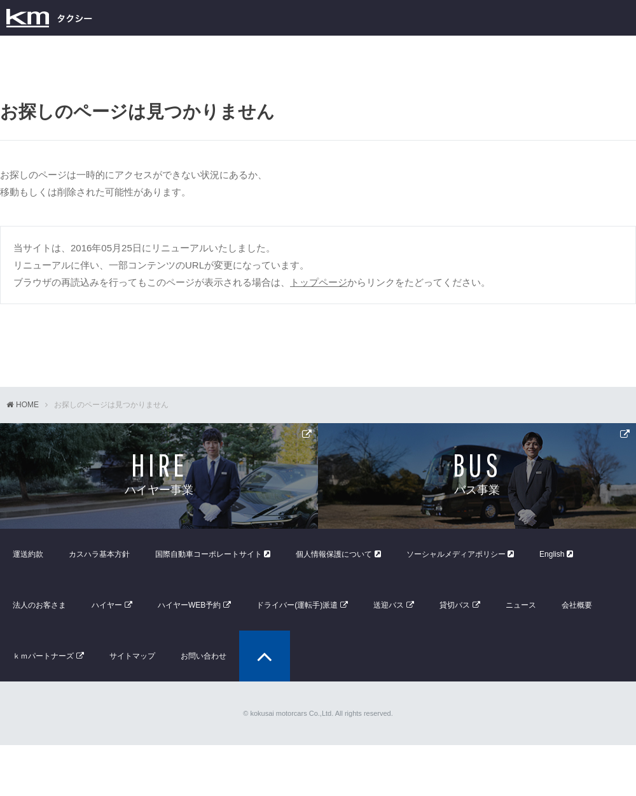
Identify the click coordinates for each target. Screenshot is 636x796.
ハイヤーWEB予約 (189, 605)
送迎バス (388, 605)
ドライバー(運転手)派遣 (297, 605)
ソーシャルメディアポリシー (460, 554)
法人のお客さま (39, 605)
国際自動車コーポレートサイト (212, 554)
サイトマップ (132, 656)
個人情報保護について (338, 554)
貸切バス (454, 605)
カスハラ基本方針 (99, 554)
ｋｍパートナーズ (43, 656)
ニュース (521, 605)
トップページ (318, 282)
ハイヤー (107, 605)
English (556, 554)
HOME (27, 404)
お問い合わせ (203, 656)
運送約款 (28, 554)
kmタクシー (49, 18)
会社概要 (577, 605)
